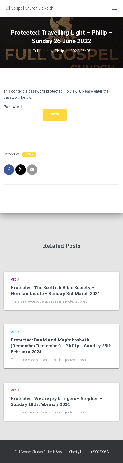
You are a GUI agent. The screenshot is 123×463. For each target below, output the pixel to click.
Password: (22, 111)
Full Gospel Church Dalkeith (35, 452)
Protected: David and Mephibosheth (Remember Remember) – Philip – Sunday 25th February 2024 (61, 345)
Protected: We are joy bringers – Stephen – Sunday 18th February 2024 (57, 401)
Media (29, 154)
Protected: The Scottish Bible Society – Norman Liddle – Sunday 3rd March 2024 (55, 290)
